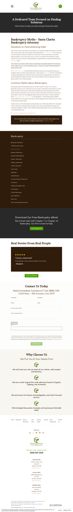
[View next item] (23, 275)
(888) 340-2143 (36, 453)
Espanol (46, 420)
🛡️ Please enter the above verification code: (22, 325)
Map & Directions (36, 468)
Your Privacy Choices (29, 507)
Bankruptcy (18, 420)
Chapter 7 (16, 97)
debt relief (46, 73)
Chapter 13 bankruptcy (26, 97)
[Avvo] (43, 433)
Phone (12, 302)
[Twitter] (33, 433)
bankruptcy (14, 60)
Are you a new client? (16, 308)
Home (12, 420)
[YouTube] (36, 433)
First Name (13, 297)
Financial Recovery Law (18, 71)
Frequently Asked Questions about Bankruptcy (24, 113)
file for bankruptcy (47, 52)
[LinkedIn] (40, 433)
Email (38, 302)
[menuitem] (36, 142)
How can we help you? (16, 313)
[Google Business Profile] (30, 433)
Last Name (39, 297)
